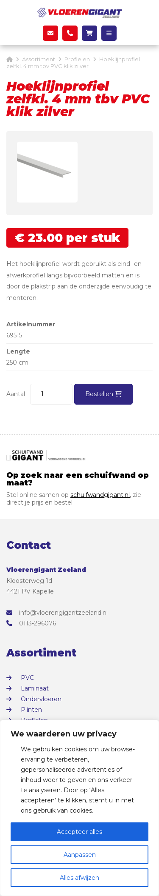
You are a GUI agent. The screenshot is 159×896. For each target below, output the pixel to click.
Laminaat (35, 688)
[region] (79, 808)
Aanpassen (80, 855)
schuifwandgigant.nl (100, 495)
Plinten (31, 709)
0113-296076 (31, 623)
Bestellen (103, 394)
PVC (27, 678)
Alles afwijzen (79, 878)
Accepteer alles (79, 832)
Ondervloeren (41, 699)
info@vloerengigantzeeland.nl (57, 612)
